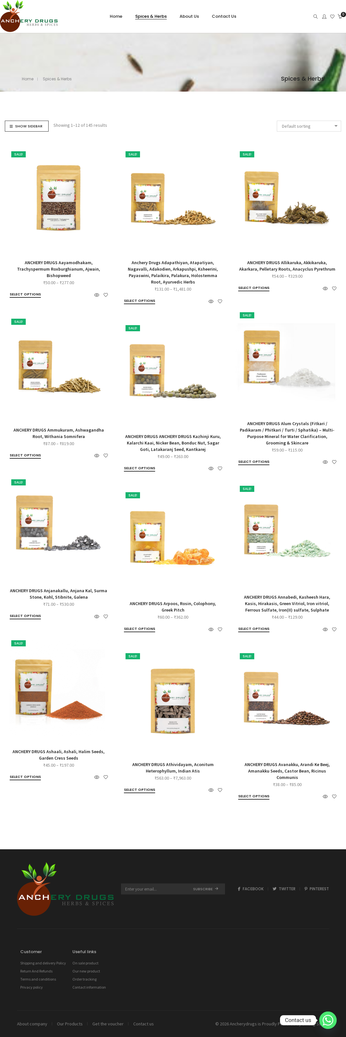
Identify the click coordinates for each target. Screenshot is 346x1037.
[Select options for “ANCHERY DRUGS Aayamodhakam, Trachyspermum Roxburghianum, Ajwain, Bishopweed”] (25, 294)
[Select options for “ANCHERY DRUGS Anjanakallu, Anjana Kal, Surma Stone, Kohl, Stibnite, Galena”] (25, 616)
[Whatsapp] (328, 1020)
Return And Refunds (36, 971)
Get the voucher (108, 1024)
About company (32, 1024)
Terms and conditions (38, 979)
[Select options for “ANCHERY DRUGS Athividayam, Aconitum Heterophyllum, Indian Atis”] (139, 790)
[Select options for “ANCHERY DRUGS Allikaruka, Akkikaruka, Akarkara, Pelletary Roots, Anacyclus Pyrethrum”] (253, 288)
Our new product (86, 971)
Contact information (89, 987)
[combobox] (309, 126)
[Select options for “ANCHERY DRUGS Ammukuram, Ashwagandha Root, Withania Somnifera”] (25, 455)
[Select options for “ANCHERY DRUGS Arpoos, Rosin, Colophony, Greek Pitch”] (139, 629)
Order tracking (84, 979)
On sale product (85, 963)
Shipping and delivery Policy (43, 963)
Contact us (143, 1024)
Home (27, 79)
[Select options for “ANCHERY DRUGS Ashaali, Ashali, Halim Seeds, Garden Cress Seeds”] (25, 777)
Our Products (70, 1024)
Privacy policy (31, 987)
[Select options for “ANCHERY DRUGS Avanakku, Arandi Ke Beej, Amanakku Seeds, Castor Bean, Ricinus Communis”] (253, 796)
